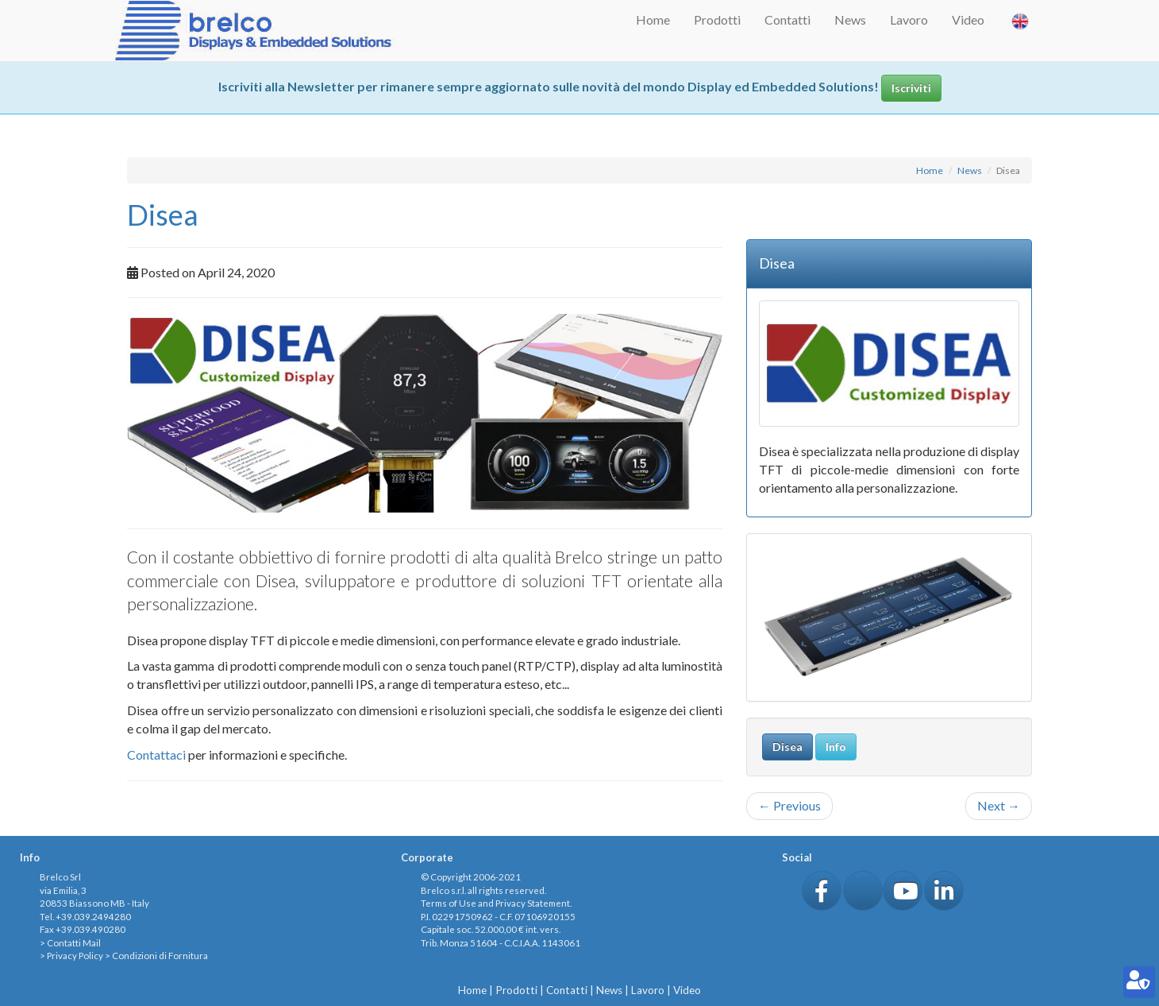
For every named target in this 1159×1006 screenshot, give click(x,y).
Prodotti (717, 19)
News (850, 19)
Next (998, 805)
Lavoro (909, 19)
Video (968, 19)
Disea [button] (787, 746)
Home (653, 19)
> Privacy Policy (71, 955)
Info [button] (836, 746)
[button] (821, 891)
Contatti (787, 19)
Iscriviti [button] (911, 88)
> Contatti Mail (70, 943)
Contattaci (156, 754)
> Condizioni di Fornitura (156, 955)
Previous (789, 805)
